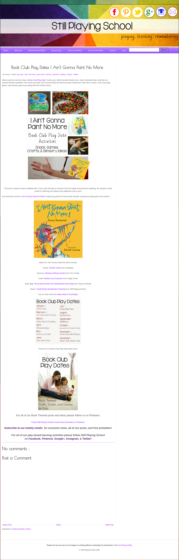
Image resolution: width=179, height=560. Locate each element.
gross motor (41, 74)
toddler (76, 74)
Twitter (86, 438)
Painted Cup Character (53, 278)
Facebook (35, 438)
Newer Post (7, 525)
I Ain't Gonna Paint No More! (33, 196)
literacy (49, 74)
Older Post (109, 525)
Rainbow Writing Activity (55, 273)
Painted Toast (55, 268)
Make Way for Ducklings (67, 294)
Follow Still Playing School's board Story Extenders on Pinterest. (58, 422)
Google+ (59, 438)
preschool (56, 74)
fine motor (32, 74)
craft (26, 74)
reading (63, 74)
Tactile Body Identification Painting (51, 289)
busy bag (20, 74)
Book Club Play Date (37, 80)
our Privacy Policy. (125, 545)
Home (58, 525)
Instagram (72, 438)
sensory (70, 74)
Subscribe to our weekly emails (23, 428)
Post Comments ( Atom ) (21, 529)
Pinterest (47, 438)
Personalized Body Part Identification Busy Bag (54, 284)
